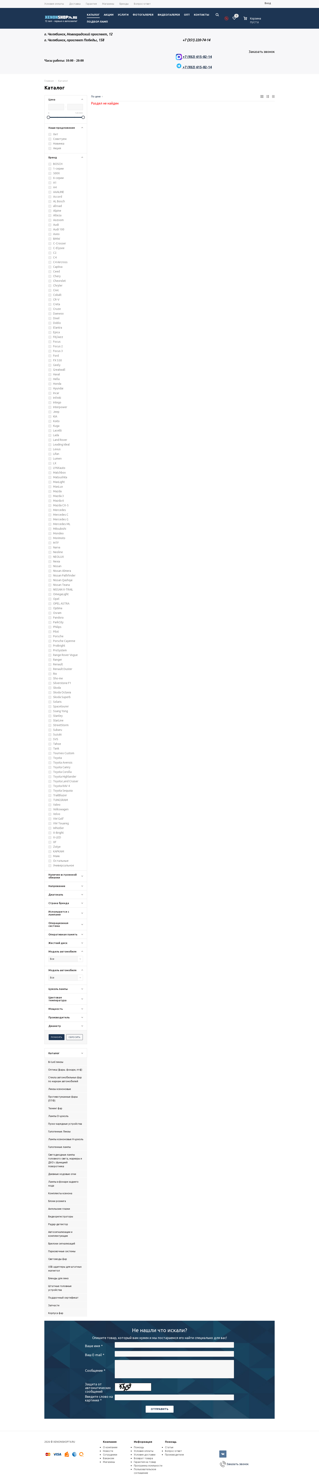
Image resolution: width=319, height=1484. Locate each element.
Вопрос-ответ (173, 1451)
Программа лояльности (148, 1465)
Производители (174, 1454)
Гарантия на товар (145, 1462)
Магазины (109, 1462)
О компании (110, 1447)
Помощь (171, 1441)
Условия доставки (144, 1454)
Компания (110, 1441)
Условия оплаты (143, 1451)
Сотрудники (110, 1454)
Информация (143, 1441)
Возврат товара (143, 1458)
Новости (108, 1451)
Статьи (169, 1447)
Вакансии (108, 1458)
